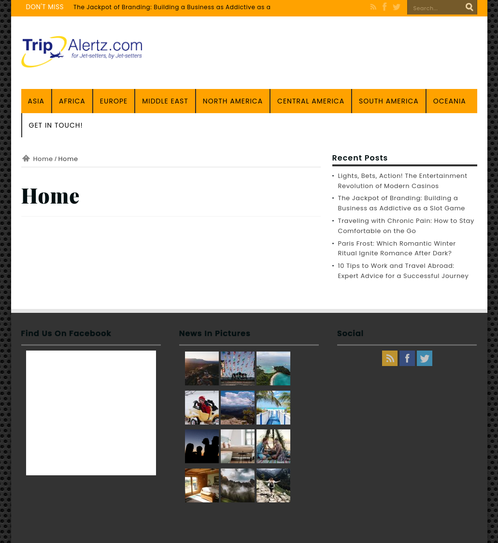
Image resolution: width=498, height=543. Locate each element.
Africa (72, 101)
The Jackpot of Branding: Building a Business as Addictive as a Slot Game (189, 7)
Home (43, 158)
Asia (36, 101)
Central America (310, 101)
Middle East (165, 101)
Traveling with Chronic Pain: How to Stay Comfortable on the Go (406, 225)
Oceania (449, 101)
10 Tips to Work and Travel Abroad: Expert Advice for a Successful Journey (403, 270)
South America (389, 101)
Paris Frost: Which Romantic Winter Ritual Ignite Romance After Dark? (397, 248)
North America (233, 101)
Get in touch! (56, 125)
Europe (114, 101)
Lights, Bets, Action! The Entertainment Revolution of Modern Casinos (403, 181)
